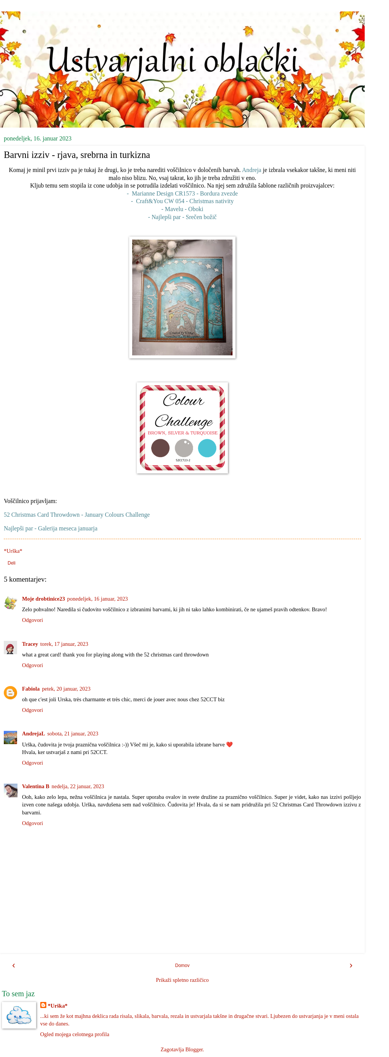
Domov (182, 965)
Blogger (194, 1049)
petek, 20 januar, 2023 (66, 689)
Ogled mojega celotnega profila (74, 1034)
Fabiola (31, 689)
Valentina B (35, 786)
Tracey (30, 644)
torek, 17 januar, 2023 (64, 644)
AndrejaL (33, 733)
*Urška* (58, 1006)
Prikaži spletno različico (182, 980)
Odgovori (32, 620)
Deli (12, 563)
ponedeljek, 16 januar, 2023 (97, 599)
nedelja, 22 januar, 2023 (78, 786)
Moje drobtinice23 (43, 599)
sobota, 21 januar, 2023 (72, 733)
